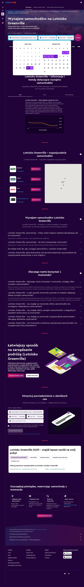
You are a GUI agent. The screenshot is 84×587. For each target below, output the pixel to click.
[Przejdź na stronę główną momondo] (11, 2)
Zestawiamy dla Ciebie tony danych (45, 537)
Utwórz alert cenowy (69, 505)
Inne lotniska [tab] (33, 457)
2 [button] (67, 52)
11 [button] (35, 56)
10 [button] (31, 56)
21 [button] (20, 64)
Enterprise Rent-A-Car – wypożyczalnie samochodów (23, 469)
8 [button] (63, 56)
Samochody (10, 11)
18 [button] (35, 60)
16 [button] (28, 60)
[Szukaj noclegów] (3, 10)
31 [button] (31, 68)
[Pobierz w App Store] (67, 557)
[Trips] (3, 18)
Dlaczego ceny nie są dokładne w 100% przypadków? (45, 540)
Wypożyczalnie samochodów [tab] (19, 457)
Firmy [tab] (44, 94)
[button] (2, 2)
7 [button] (20, 56)
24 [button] (31, 64)
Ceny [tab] (20, 94)
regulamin (27, 433)
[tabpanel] (45, 118)
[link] (36, 169)
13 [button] (16, 60)
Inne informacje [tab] (69, 94)
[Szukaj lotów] (3, 7)
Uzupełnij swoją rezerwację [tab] (60, 457)
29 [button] (24, 68)
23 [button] (28, 64)
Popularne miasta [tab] (44, 457)
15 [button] (24, 60)
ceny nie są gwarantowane (40, 529)
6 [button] (16, 56)
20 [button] (16, 64)
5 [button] (39, 52)
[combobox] (15, 33)
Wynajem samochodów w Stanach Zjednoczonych (26, 11)
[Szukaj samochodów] (3, 14)
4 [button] (35, 52)
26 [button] (39, 64)
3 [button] (31, 52)
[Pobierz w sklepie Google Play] (67, 553)
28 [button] (20, 68)
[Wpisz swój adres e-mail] (27, 421)
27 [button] (16, 68)
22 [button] (24, 64)
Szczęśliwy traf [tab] (15, 461)
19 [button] (39, 60)
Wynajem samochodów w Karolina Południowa (49, 11)
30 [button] (28, 68)
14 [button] (20, 60)
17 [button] (31, 60)
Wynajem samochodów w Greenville (69, 11)
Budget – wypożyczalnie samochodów (55, 469)
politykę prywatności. (35, 433)
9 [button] (67, 56)
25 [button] (35, 64)
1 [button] (63, 52)
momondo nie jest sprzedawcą (45, 534)
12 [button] (39, 56)
